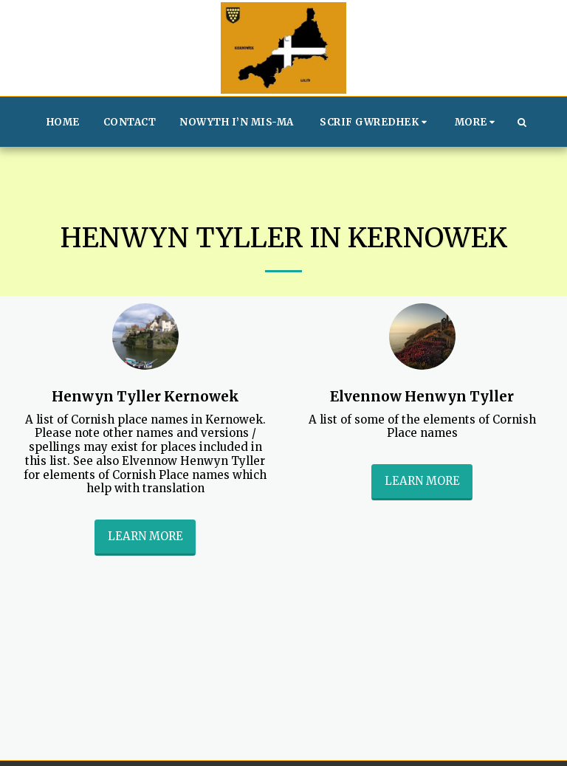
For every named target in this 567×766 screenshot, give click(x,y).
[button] (375, 121)
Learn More (145, 536)
